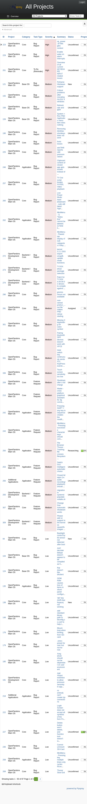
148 (4, 617)
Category (26, 37)
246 (4, 167)
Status (71, 37)
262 (4, 220)
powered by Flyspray (75, 788)
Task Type (37, 37)
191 (4, 680)
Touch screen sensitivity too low (61, 373)
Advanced (8, 29)
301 (4, 324)
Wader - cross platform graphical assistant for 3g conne (61, 395)
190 (4, 133)
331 (4, 358)
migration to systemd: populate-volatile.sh (61, 494)
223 (4, 45)
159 (4, 119)
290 (4, 294)
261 (4, 70)
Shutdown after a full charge (61, 382)
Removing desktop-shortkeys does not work (61, 133)
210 (4, 395)
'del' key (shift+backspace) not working (61, 602)
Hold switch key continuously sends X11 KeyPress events (61, 358)
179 (4, 645)
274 (4, 283)
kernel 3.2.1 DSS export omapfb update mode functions (61, 256)
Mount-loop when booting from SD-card (61, 632)
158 (4, 108)
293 (4, 495)
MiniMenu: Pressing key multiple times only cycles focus (61, 760)
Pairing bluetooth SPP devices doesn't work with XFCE (61, 340)
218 (4, 696)
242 (4, 413)
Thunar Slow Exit (61, 771)
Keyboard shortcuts (11, 784)
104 (4, 556)
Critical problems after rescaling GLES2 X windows (61, 96)
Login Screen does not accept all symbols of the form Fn (61, 712)
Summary (61, 37)
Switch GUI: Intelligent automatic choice (61, 467)
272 (4, 256)
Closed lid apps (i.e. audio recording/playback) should (61, 481)
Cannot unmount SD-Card (60, 747)
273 (4, 270)
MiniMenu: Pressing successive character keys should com (61, 431)
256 (4, 481)
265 (4, 239)
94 (4, 539)
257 (4, 183)
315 (4, 340)
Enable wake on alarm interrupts (61, 55)
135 (4, 586)
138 (4, 602)
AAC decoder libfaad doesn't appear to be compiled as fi (61, 556)
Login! (82, 2)
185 (4, 661)
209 (4, 382)
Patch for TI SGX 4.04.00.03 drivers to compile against (61, 283)
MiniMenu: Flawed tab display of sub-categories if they (61, 239)
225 (4, 152)
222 (4, 712)
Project (11, 37)
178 (4, 632)
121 (4, 84)
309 (4, 523)
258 (4, 760)
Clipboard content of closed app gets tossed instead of (61, 166)
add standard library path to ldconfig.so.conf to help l (61, 617)
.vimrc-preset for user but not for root (61, 645)
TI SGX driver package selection (60, 269)
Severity (50, 37)
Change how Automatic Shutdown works (61, 507)
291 (4, 308)
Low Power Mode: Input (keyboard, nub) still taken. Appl (61, 201)
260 (4, 201)
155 (4, 96)
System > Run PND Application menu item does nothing (61, 119)
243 (4, 431)
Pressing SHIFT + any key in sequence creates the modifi (61, 413)
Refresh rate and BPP (60, 107)
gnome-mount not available (61, 294)
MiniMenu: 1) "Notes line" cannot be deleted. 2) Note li (61, 220)
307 (4, 508)
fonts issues (59, 143)
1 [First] (36, 779)
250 (4, 451)
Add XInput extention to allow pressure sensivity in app (61, 680)
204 (4, 143)
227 (4, 732)
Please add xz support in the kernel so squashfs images (61, 522)
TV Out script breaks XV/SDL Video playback (60, 183)
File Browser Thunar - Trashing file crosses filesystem (61, 449)
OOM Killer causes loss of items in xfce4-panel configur (60, 586)
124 (4, 571)
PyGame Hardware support (61, 84)
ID (4, 37)
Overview (15, 16)
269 (4, 771)
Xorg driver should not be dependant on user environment (61, 662)
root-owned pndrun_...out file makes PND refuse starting (61, 308)
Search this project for (12, 25)
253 (4, 467)
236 (4, 747)
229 (4, 55)
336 (4, 373)
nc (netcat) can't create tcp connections (61, 696)
